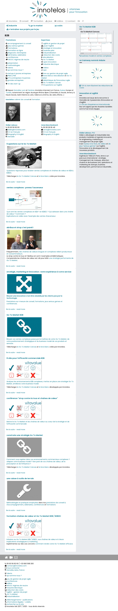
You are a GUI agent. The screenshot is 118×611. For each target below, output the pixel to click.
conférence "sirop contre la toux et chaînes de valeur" (32, 398)
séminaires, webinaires (17, 55)
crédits (28, 602)
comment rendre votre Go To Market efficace (54, 544)
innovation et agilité (88, 93)
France (22, 570)
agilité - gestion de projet (17, 592)
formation (37, 21)
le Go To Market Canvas (26, 176)
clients (10, 68)
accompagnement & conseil (19, 43)
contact (70, 21)
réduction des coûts (52, 55)
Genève (31, 90)
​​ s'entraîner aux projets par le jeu (23, 29)
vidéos (59, 21)
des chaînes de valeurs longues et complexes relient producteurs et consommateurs (39, 253)
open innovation (49, 62)
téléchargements (14, 600)
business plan (49, 50)
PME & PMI (12, 75)
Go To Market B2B (15, 315)
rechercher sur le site (15, 604)
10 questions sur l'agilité (52, 85)
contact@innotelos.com (17, 566)
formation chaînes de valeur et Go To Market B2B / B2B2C (34, 516)
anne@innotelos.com (52, 130)
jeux (49, 21)
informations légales (15, 602)
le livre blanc (44, 176)
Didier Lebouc (11, 125)
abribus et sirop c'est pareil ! (20, 227)
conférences (13, 57)
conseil (24, 21)
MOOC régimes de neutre (18, 59)
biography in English (16, 134)
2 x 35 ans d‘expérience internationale (94, 104)
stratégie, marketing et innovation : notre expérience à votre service (39, 271)
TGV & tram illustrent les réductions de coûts (95, 86)
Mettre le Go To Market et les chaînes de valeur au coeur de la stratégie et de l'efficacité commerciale (38, 422)
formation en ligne (15, 50)
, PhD (87, 133)
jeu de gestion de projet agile (19, 579)
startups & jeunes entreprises (19, 73)
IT (83, 21)
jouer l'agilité (49, 46)
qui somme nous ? (14, 575)
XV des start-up (14, 84)
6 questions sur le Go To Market (21, 144)
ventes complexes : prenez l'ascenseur (25, 187)
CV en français (14, 132)
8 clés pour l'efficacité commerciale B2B (25, 358)
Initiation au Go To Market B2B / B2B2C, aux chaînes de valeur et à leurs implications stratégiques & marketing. (35, 540)
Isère (16, 570)
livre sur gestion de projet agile (55, 73)
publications (28, 600)
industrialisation (49, 53)
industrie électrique (51, 64)
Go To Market (48, 59)
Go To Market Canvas (52, 82)
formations (12, 48)
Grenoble (17, 90)
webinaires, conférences (34, 505)
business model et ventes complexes (96, 43)
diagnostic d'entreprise (17, 53)
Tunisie (8, 92)
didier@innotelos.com (16, 130)
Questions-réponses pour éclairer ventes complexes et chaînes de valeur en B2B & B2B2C (40, 171)
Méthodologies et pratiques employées (22, 502)
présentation (13, 63)
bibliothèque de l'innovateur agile (56, 80)
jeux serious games (16, 46)
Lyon (23, 90)
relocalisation (48, 57)
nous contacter (13, 568)
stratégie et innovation (52, 48)
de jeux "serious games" (95, 145)
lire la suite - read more (15, 182)
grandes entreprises (15, 80)
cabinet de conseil (21, 99)
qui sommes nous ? (15, 70)
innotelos (11, 21)
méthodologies (14, 65)
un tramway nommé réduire (92, 60)
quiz (45, 70)
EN (79, 21)
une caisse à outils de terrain (20, 478)
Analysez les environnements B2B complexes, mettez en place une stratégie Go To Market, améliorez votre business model (40, 382)
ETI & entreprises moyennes (19, 78)
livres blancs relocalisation (53, 75)
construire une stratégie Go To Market (25, 435)
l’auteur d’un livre (90, 144)
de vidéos (102, 144)
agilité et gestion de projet (54, 43)
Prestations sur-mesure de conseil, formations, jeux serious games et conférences (34, 302)
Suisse (62, 90)
